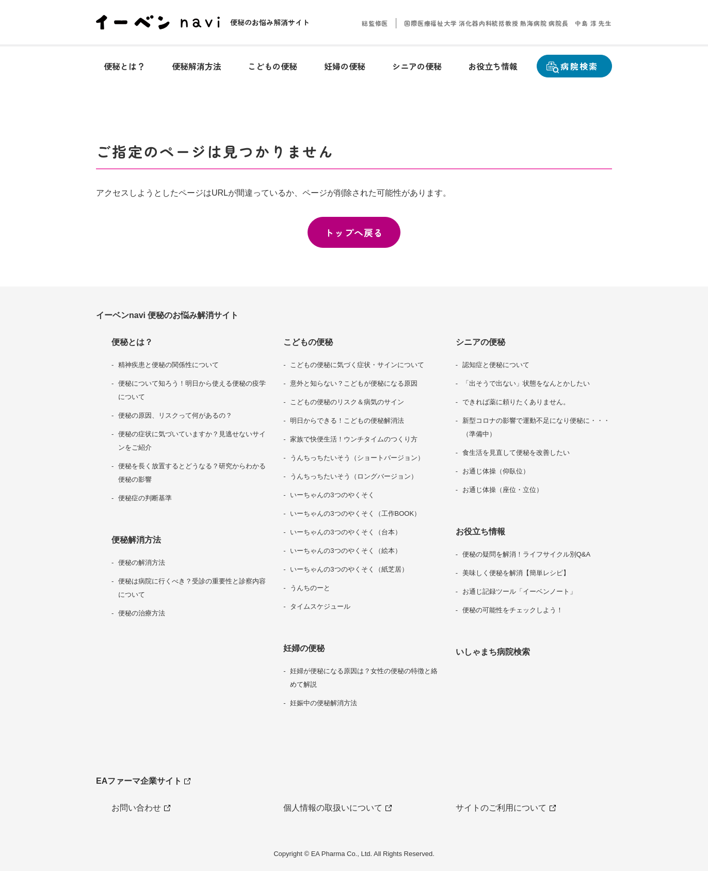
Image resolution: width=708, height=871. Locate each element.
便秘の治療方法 (141, 613)
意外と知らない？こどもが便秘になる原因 (353, 383)
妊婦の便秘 (304, 648)
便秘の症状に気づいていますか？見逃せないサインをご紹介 (192, 440)
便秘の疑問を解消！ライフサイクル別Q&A (526, 554)
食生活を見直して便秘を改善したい (516, 452)
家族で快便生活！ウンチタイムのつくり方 (353, 439)
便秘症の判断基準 (145, 498)
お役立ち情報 (480, 531)
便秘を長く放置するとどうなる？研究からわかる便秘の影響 (192, 472)
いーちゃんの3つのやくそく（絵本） (345, 551)
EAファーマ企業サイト (143, 783)
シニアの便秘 (480, 342)
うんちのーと (310, 588)
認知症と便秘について (495, 365)
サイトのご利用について (505, 807)
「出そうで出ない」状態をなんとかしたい (526, 383)
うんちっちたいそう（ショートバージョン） (357, 458)
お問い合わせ (140, 807)
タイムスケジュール (320, 606)
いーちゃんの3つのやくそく (332, 495)
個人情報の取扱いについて (337, 807)
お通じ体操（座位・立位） (502, 490)
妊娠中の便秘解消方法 (323, 703)
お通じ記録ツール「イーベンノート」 (519, 591)
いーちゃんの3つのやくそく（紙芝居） (349, 569)
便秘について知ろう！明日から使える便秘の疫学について (192, 390)
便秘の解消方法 (141, 562)
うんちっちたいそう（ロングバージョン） (353, 476)
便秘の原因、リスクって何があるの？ (175, 415)
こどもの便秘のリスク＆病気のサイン (347, 402)
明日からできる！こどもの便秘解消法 (347, 420)
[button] (124, 66)
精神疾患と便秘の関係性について (168, 365)
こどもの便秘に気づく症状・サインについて (357, 365)
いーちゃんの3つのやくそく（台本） (345, 532)
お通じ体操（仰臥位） (495, 471)
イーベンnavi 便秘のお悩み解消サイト (167, 315)
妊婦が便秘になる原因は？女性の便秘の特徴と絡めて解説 (364, 677)
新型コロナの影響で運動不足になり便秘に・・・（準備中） (536, 427)
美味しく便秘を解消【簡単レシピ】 (516, 573)
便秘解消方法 (136, 539)
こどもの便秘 (308, 342)
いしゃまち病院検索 (493, 651)
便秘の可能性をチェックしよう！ (512, 610)
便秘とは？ (132, 342)
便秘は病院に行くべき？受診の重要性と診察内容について (192, 587)
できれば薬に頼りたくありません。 (516, 402)
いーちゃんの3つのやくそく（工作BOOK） (355, 513)
